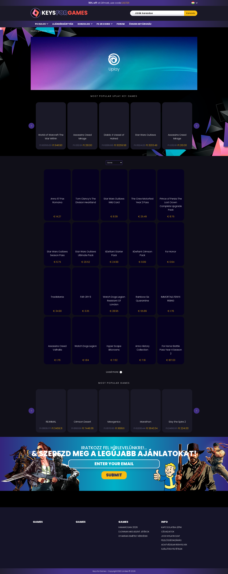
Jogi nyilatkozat (170, 535)
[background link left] (17, 287)
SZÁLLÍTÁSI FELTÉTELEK (171, 548)
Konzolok (85, 23)
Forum (121, 23)
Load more (114, 372)
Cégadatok (167, 531)
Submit (114, 475)
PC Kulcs (41, 23)
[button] (31, 126)
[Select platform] (114, 162)
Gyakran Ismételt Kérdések (133, 535)
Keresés (190, 13)
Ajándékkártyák (62, 23)
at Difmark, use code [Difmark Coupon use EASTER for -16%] (108, 3)
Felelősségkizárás (171, 540)
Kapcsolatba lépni (171, 527)
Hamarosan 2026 (128, 527)
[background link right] (211, 287)
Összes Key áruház (140, 23)
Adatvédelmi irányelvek (174, 544)
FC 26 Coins (105, 23)
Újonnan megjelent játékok (133, 531)
